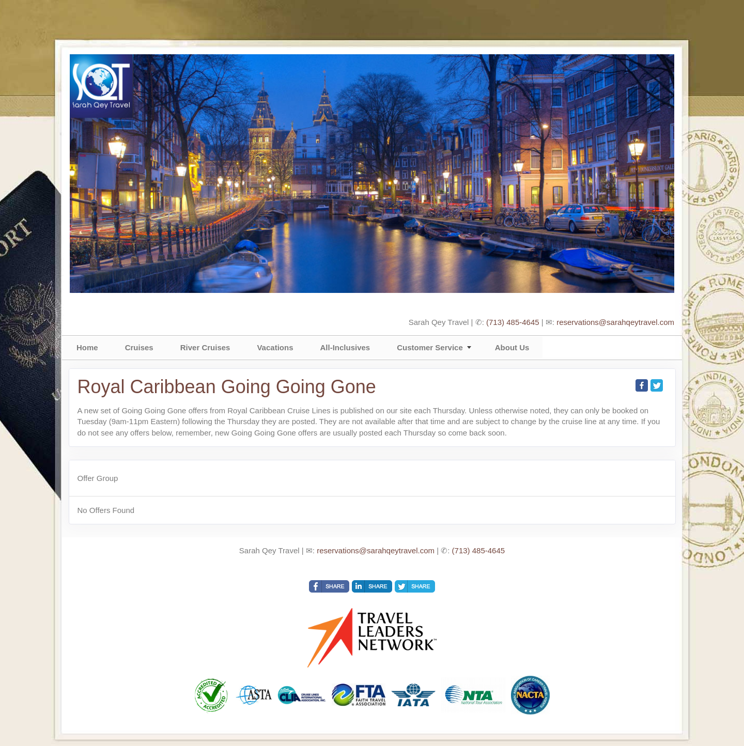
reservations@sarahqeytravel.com (615, 322)
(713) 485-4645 (512, 322)
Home (87, 347)
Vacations (275, 347)
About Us (512, 347)
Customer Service (430, 347)
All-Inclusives (345, 347)
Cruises (139, 347)
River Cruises (205, 347)
